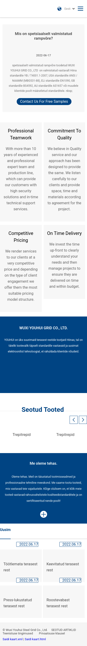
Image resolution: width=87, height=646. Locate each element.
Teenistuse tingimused (18, 633)
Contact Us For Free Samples (44, 101)
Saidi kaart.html (35, 639)
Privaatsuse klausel (52, 633)
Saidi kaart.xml (13, 639)
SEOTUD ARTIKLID (64, 630)
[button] (83, 420)
